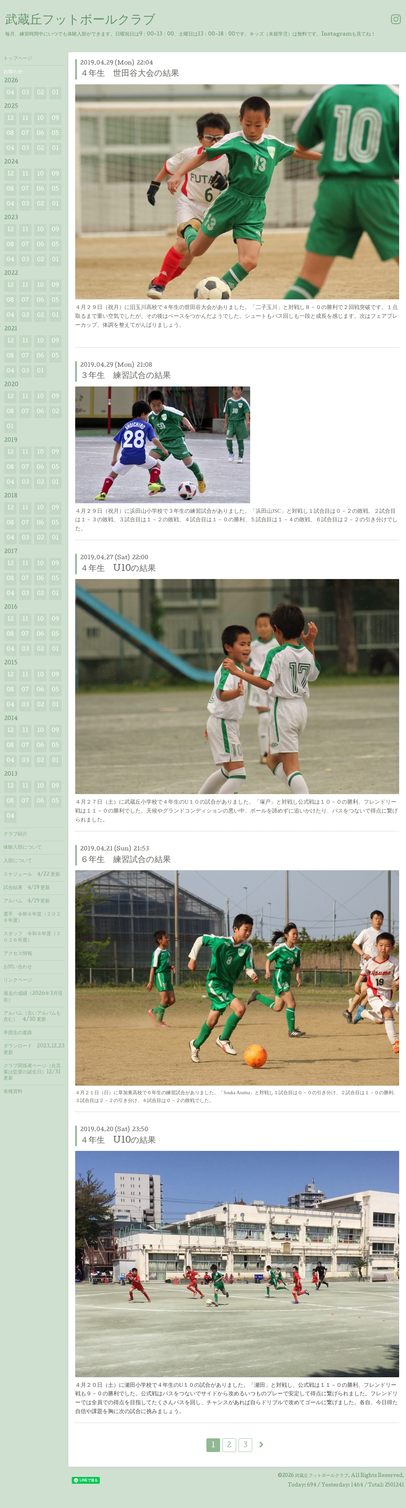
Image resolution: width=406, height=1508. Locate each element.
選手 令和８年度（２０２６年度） (32, 918)
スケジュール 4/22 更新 (31, 874)
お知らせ (13, 72)
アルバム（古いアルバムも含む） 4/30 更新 (32, 1017)
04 (10, 93)
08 (10, 134)
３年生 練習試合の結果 (125, 376)
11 (25, 119)
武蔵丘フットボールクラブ (80, 21)
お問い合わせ (17, 967)
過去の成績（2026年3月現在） (33, 997)
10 (40, 119)
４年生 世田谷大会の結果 (129, 74)
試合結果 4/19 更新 (26, 888)
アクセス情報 (17, 954)
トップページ (17, 58)
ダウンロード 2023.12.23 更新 (34, 1049)
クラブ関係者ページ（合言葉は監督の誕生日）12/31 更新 (32, 1072)
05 (55, 134)
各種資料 (13, 1092)
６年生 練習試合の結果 (125, 860)
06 (40, 134)
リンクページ (17, 980)
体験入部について (22, 847)
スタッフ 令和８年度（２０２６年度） (32, 937)
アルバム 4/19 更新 (26, 901)
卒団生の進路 (17, 1033)
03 (25, 93)
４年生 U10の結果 (118, 569)
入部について (17, 861)
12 (10, 119)
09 (55, 119)
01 (55, 93)
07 (25, 134)
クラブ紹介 (15, 834)
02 (40, 93)
